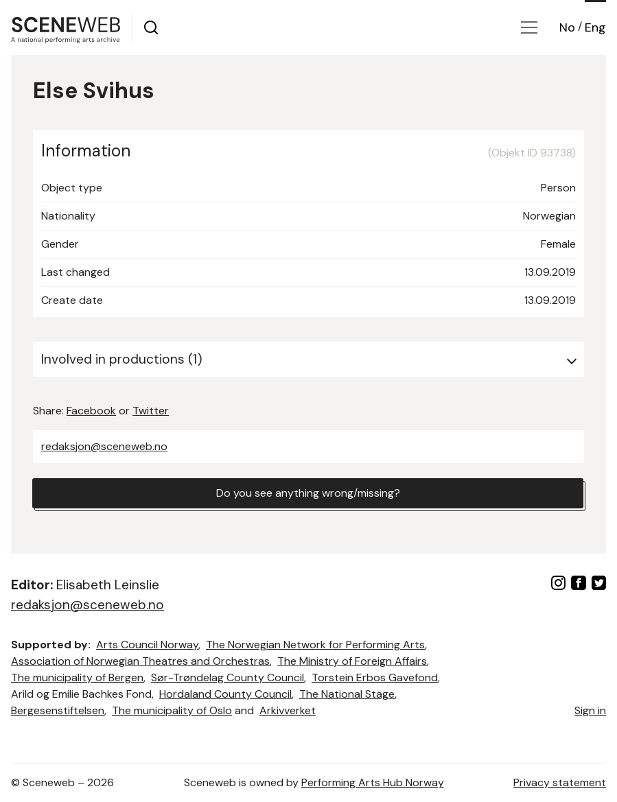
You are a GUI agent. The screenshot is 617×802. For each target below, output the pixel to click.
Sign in (590, 710)
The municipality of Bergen (77, 677)
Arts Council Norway (147, 644)
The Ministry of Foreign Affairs (352, 661)
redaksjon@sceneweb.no (104, 446)
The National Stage (347, 694)
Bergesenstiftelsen (57, 710)
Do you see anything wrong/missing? (308, 493)
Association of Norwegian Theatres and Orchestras (140, 661)
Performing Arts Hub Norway (372, 782)
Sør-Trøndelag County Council (227, 677)
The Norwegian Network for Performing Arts (315, 644)
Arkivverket (287, 710)
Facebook (91, 410)
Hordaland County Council (225, 694)
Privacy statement (559, 782)
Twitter (150, 410)
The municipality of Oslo (172, 710)
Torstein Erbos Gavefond (375, 677)
